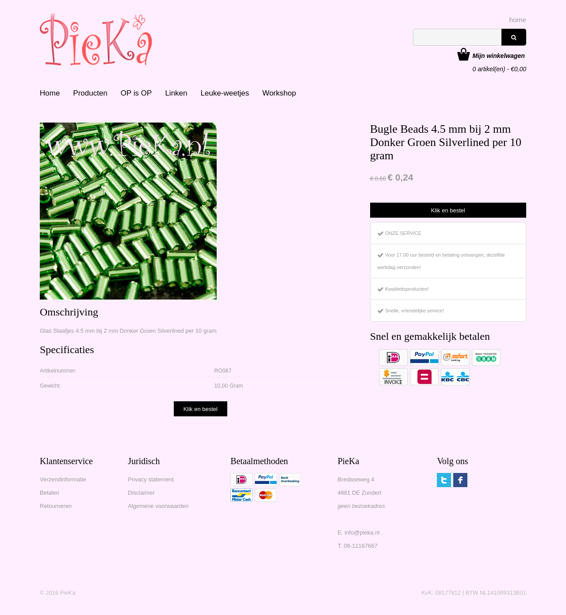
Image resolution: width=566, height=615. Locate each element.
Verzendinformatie (63, 479)
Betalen (49, 492)
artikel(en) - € (499, 56)
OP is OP (136, 93)
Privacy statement (150, 479)
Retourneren (56, 506)
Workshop (279, 93)
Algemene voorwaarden (158, 506)
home (518, 19)
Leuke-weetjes (225, 93)
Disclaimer (141, 492)
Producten (90, 93)
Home (50, 93)
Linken (176, 93)
